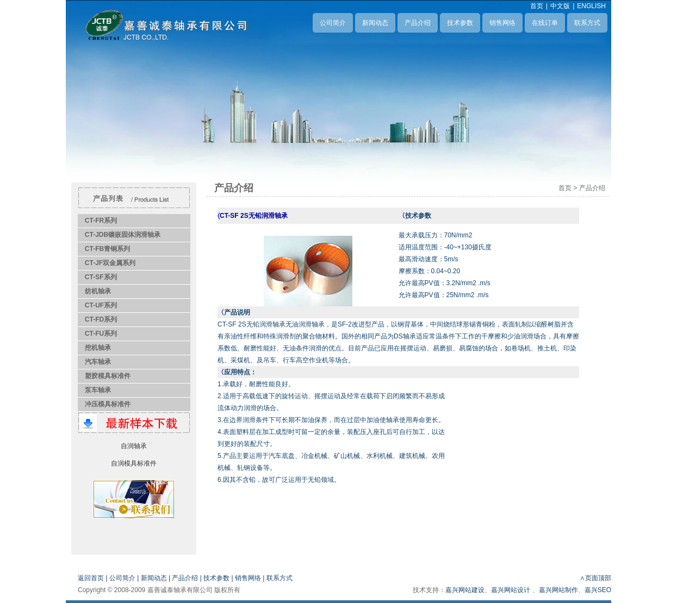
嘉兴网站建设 (465, 590)
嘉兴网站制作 (558, 590)
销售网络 (502, 23)
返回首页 (91, 578)
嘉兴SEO (598, 590)
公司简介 (333, 23)
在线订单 (545, 23)
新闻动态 (375, 23)
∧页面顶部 (595, 578)
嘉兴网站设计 (510, 590)
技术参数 (460, 23)
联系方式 (587, 23)
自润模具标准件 (134, 463)
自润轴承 (134, 446)
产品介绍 (418, 23)
